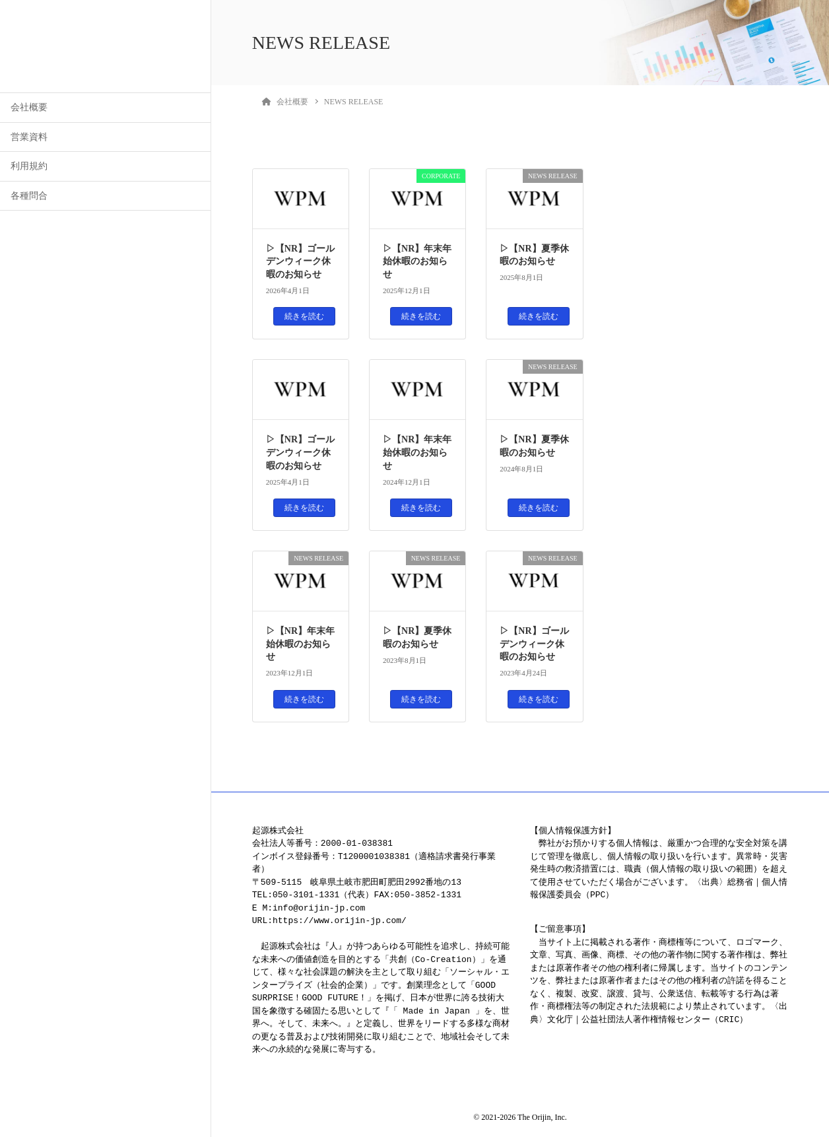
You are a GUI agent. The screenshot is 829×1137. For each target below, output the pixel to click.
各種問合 (29, 196)
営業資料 (29, 137)
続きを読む (304, 316)
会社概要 (29, 107)
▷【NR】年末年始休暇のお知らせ (417, 261)
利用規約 (29, 166)
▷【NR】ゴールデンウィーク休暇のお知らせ (300, 261)
